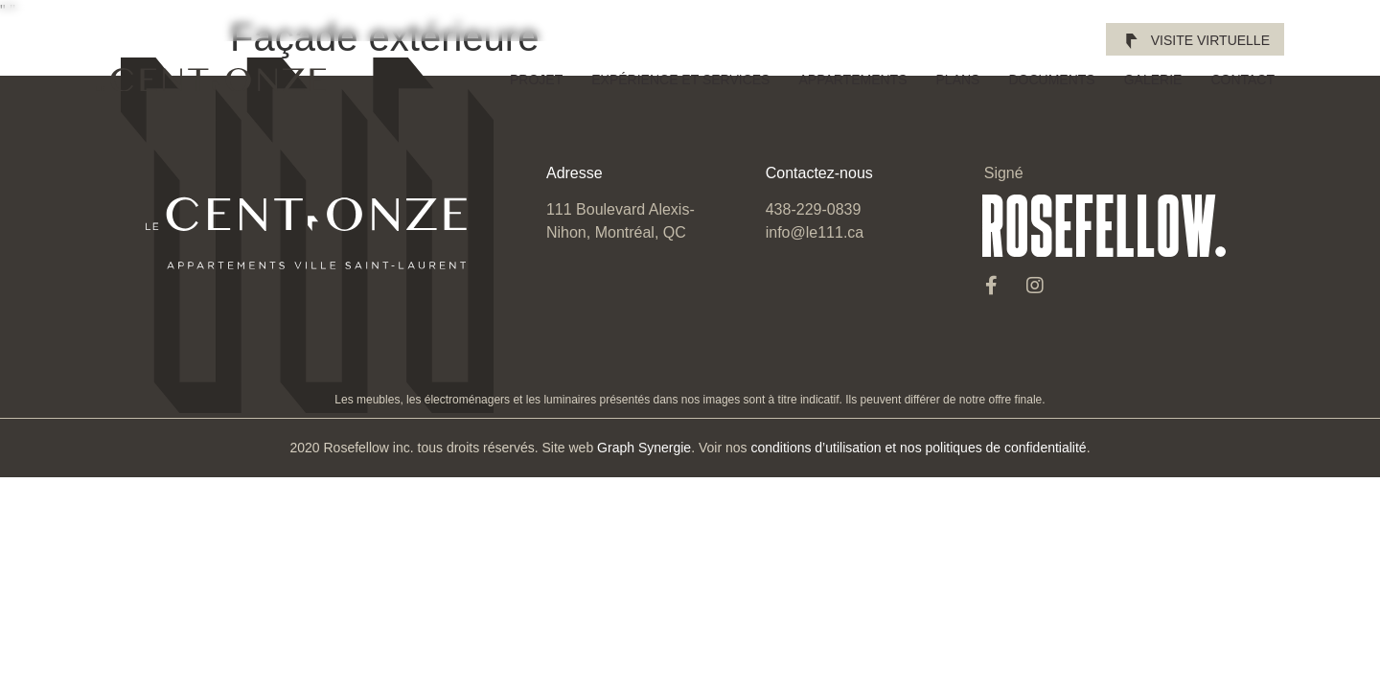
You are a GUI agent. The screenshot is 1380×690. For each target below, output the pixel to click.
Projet (536, 79)
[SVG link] (211, 80)
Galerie (1153, 79)
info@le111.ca (815, 232)
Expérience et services (680, 79)
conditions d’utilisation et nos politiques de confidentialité (918, 447)
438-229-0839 (814, 209)
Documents (1051, 79)
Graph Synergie (644, 447)
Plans (958, 79)
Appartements (852, 79)
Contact (1242, 79)
